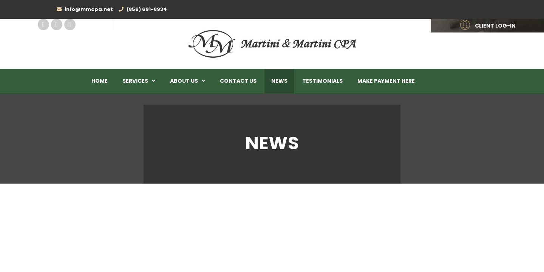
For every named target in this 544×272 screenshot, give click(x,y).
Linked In (56, 24)
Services (135, 81)
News (279, 81)
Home (99, 81)
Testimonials (322, 81)
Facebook (43, 24)
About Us (184, 81)
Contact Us (238, 81)
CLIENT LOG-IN (495, 25)
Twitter (70, 24)
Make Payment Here (386, 81)
